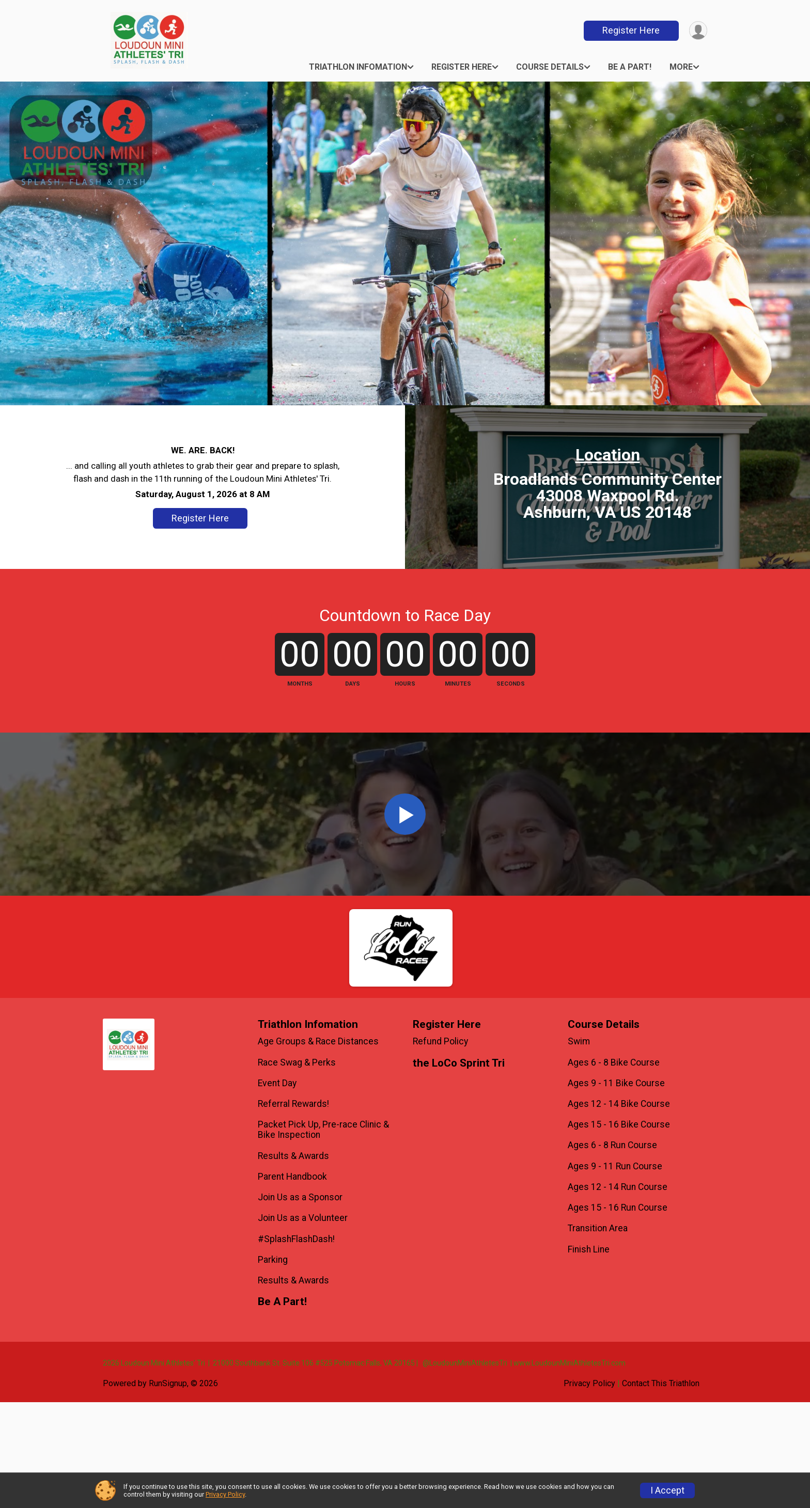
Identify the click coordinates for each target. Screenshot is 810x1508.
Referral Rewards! (293, 1209)
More (681, 67)
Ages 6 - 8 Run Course (612, 1251)
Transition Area (598, 1334)
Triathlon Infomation (358, 67)
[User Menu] (697, 30)
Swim (579, 1147)
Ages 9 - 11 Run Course (615, 1272)
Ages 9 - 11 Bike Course (616, 1189)
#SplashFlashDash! (296, 1345)
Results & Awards (293, 1262)
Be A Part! (629, 67)
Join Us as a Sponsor (300, 1303)
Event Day (277, 1189)
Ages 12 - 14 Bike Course (619, 1209)
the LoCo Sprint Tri (459, 1169)
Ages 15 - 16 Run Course (617, 1313)
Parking (273, 1365)
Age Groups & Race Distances (318, 1147)
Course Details (550, 67)
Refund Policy (440, 1147)
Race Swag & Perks (297, 1168)
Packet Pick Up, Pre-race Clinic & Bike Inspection (323, 1235)
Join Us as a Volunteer (303, 1324)
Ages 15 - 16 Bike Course (619, 1230)
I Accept (667, 1490)
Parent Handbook (292, 1282)
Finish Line (589, 1355)
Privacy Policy (225, 1494)
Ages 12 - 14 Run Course (617, 1293)
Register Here (630, 30)
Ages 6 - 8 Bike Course (614, 1168)
